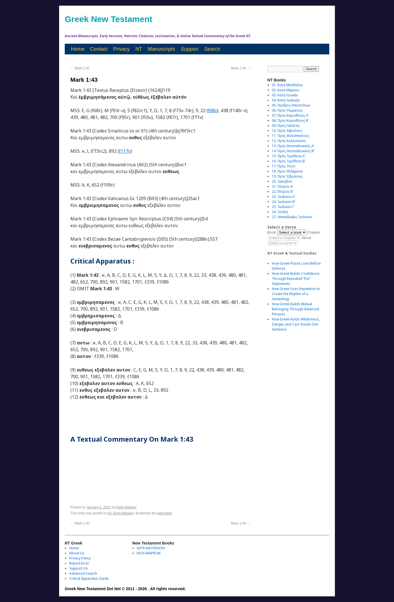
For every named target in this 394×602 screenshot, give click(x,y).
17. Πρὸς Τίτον (283, 166)
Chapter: (314, 232)
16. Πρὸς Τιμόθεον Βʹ (289, 161)
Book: (272, 232)
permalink (164, 513)
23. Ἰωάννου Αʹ (284, 196)
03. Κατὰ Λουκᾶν (285, 95)
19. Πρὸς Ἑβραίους (287, 176)
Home (77, 49)
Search (212, 49)
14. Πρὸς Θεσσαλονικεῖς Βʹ (293, 151)
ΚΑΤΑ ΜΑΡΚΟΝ (148, 553)
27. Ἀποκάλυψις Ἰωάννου (292, 216)
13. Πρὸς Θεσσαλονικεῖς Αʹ (293, 145)
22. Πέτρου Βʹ (283, 191)
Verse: (307, 237)
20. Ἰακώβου (282, 181)
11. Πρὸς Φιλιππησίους (290, 135)
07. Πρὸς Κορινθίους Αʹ (290, 115)
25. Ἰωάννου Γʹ (283, 206)
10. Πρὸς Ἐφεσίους (287, 130)
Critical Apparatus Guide (89, 578)
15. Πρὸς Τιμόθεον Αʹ (289, 156)
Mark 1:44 (240, 68)
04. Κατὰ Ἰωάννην (286, 100)
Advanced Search (83, 573)
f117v (125, 151)
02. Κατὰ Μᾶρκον (121, 513)
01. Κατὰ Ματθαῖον (287, 85)
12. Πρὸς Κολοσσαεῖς (289, 140)
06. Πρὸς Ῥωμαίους (287, 110)
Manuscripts (161, 49)
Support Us (78, 568)
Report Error (79, 563)
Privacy (121, 49)
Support (189, 49)
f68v (212, 110)
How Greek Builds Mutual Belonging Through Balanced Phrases (295, 309)
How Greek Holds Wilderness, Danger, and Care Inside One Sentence (296, 324)
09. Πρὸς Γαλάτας (286, 125)
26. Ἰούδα (280, 211)
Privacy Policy (80, 558)
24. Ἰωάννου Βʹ (284, 201)
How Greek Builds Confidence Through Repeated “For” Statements (295, 278)
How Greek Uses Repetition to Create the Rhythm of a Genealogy (296, 293)
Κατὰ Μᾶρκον (126, 507)
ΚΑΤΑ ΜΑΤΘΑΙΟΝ (151, 548)
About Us (76, 553)
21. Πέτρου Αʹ (283, 186)
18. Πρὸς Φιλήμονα (287, 171)
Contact (99, 49)
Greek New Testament (108, 19)
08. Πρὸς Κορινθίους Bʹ (290, 120)
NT (138, 49)
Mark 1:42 (80, 68)
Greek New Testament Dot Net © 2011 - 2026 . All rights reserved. (125, 588)
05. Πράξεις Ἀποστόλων (291, 105)
